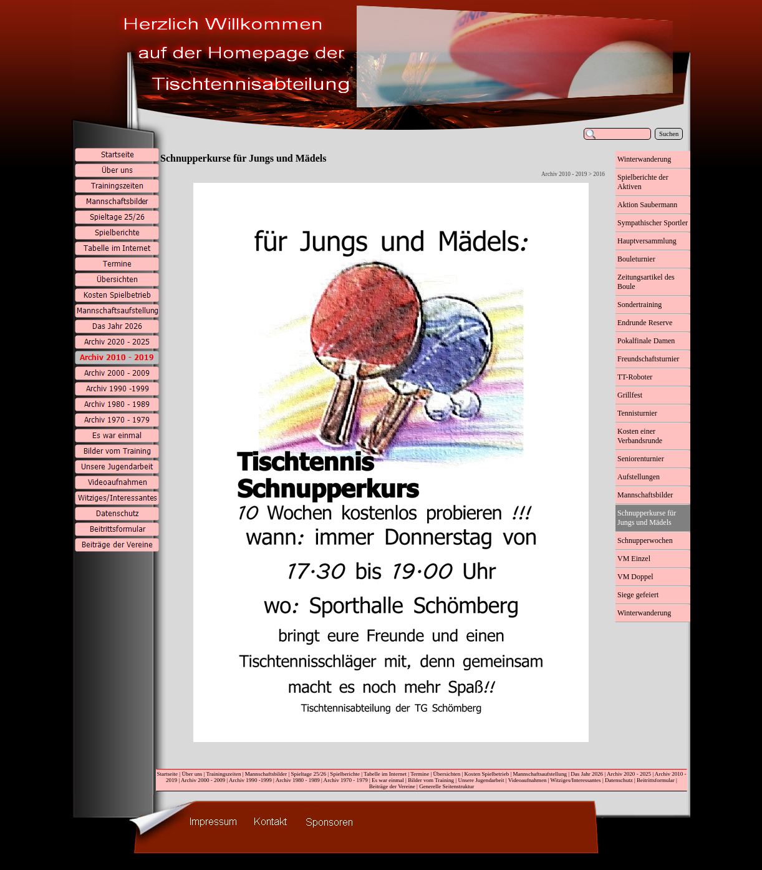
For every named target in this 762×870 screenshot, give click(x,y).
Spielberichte (345, 774)
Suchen (668, 133)
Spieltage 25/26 (308, 774)
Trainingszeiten (223, 774)
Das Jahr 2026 (587, 774)
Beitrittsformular (656, 780)
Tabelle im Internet (385, 774)
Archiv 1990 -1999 (250, 780)
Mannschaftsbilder (266, 774)
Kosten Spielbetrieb (487, 774)
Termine (419, 774)
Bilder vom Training (431, 780)
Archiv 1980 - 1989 (298, 780)
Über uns (191, 774)
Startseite (167, 774)
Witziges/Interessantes (576, 780)
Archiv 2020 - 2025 (629, 774)
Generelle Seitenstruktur (446, 786)
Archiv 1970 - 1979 (346, 780)
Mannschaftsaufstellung (540, 774)
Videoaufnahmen (527, 780)
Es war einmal (388, 780)
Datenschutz (619, 780)
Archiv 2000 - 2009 (203, 780)
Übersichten (447, 774)
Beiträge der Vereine (392, 786)
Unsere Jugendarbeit (481, 780)
